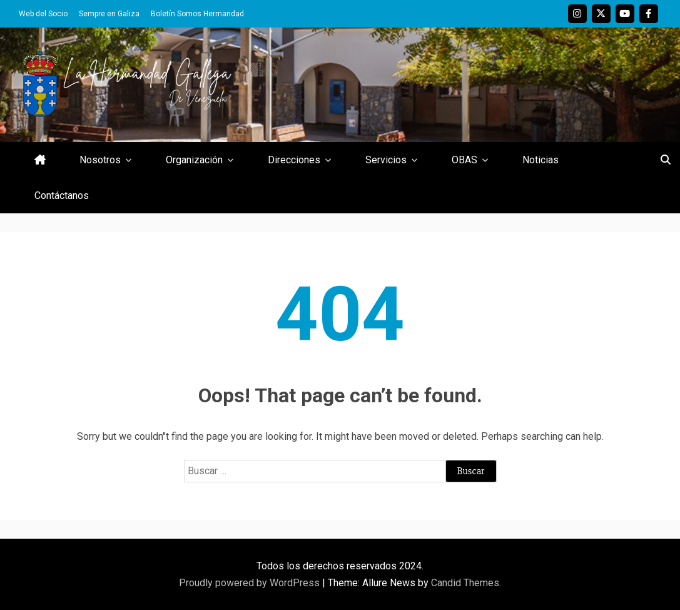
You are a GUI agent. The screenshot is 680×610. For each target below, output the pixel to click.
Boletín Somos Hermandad (197, 13)
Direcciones (294, 160)
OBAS (464, 160)
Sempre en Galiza (109, 13)
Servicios (386, 160)
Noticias (540, 160)
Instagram (577, 13)
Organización (194, 160)
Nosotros (100, 160)
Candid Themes (465, 583)
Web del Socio (43, 13)
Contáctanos (61, 195)
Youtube (625, 13)
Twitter (601, 13)
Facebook (648, 13)
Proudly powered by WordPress (250, 583)
